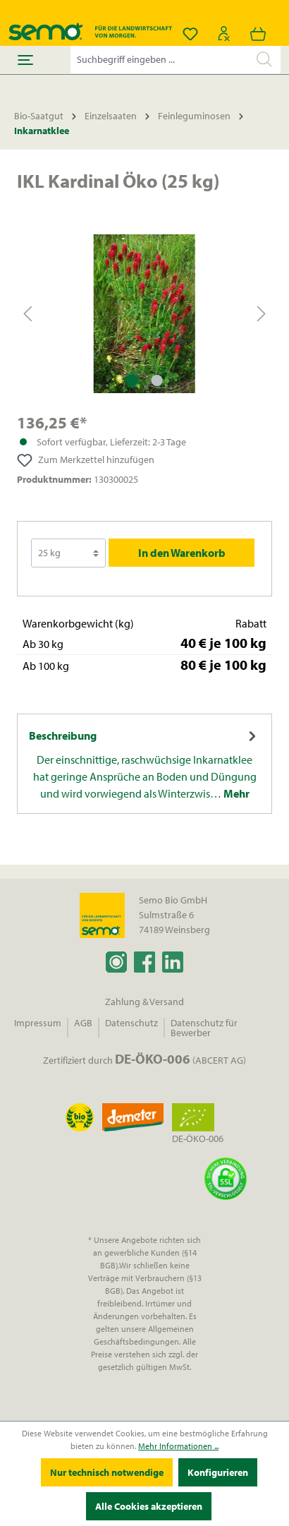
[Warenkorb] (258, 34)
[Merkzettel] (190, 34)
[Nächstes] (261, 314)
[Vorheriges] (27, 314)
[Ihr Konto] (224, 34)
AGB (83, 1022)
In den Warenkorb (182, 553)
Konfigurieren (217, 1472)
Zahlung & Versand (144, 1001)
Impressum (37, 1022)
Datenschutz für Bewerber (204, 1027)
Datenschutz (131, 1022)
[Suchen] (264, 59)
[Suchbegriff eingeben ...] (159, 59)
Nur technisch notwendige (107, 1472)
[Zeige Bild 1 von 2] (131, 380)
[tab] (144, 764)
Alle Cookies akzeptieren (148, 1506)
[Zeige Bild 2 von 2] (156, 380)
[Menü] (25, 60)
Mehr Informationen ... (178, 1446)
